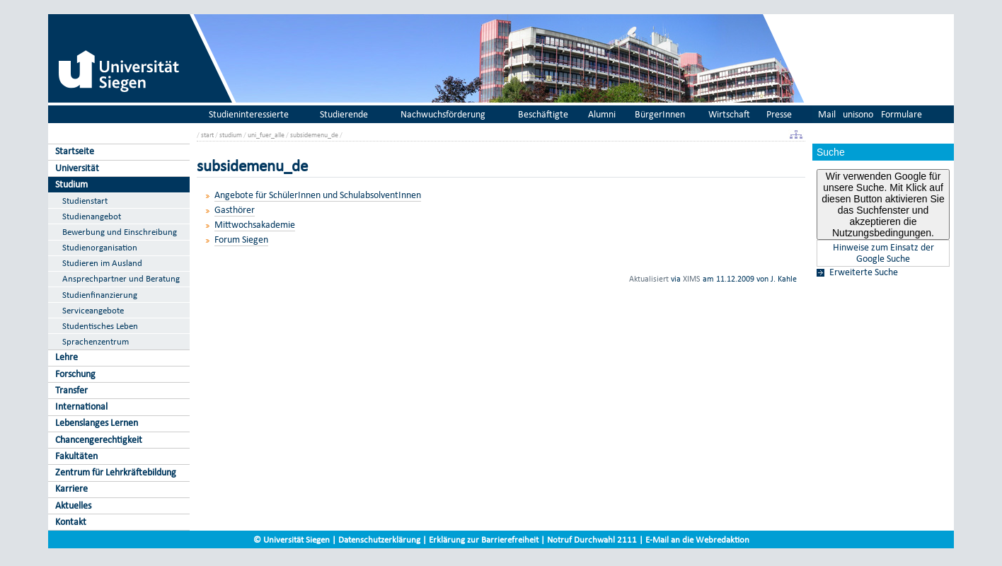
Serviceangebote (93, 310)
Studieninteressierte (249, 114)
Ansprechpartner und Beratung (121, 278)
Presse (779, 114)
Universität (77, 168)
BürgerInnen (660, 114)
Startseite (74, 151)
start (207, 134)
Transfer (71, 390)
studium (230, 134)
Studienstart (85, 201)
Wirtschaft (729, 114)
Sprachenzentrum (95, 341)
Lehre (66, 357)
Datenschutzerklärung (379, 539)
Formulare (901, 114)
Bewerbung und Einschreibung (119, 232)
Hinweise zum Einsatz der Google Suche (883, 253)
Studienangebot (91, 216)
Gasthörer (234, 210)
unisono (858, 114)
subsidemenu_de (314, 134)
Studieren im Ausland (102, 263)
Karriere (71, 489)
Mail (827, 114)
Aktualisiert (649, 279)
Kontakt (70, 522)
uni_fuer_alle (266, 134)
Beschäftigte (543, 114)
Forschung (75, 374)
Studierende (344, 114)
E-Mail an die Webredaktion (697, 539)
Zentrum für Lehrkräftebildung (115, 472)
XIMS (692, 279)
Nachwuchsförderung (443, 114)
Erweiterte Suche (863, 272)
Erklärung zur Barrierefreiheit (484, 539)
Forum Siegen (241, 239)
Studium (71, 184)
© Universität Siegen (291, 539)
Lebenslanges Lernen (96, 423)
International (81, 406)
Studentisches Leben (100, 326)
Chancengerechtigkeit (98, 440)
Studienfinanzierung (99, 295)
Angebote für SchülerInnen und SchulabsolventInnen (317, 195)
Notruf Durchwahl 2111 (592, 539)
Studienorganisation (99, 247)
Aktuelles (73, 505)
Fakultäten (76, 456)
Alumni (602, 114)
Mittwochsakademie (254, 225)
